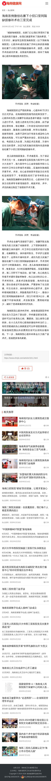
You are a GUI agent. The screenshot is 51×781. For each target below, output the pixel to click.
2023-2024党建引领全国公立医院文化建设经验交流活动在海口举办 (34, 722)
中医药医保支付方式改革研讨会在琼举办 (34, 434)
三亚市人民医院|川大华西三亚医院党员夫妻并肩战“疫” (25, 625)
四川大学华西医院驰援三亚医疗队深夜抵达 (24, 548)
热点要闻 (26, 27)
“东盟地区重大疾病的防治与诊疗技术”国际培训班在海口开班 (33, 476)
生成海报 (9, 377)
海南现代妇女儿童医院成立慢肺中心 (34, 420)
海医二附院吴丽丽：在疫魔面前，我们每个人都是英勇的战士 (25, 509)
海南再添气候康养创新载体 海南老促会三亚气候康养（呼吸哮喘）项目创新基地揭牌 (34, 448)
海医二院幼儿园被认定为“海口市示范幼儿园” (33, 749)
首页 (3, 10)
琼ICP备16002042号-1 (12, 777)
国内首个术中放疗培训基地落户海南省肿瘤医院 (34, 735)
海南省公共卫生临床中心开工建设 (19, 668)
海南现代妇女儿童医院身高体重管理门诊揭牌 (34, 462)
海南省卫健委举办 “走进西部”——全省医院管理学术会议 (25, 699)
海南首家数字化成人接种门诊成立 (19, 608)
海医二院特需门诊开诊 (13, 589)
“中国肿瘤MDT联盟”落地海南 (17, 529)
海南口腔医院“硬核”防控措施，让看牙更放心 (24, 488)
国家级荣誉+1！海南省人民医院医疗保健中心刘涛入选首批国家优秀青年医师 (34, 686)
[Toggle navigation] (47, 3)
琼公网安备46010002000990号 (35, 777)
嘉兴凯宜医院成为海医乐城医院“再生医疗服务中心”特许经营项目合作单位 (24, 568)
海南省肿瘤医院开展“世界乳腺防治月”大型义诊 (24, 647)
